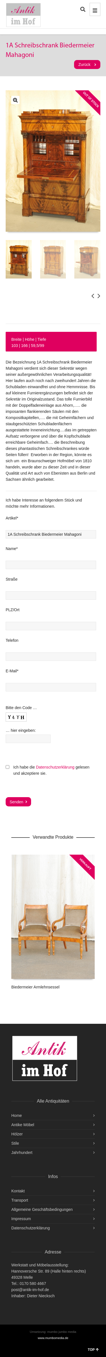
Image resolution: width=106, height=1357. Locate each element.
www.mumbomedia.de (53, 1338)
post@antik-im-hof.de (30, 1289)
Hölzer (17, 1134)
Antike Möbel (22, 1125)
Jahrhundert (22, 1152)
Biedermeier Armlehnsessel (35, 987)
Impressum (21, 1218)
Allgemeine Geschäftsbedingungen (42, 1209)
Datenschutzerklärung (55, 767)
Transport (19, 1200)
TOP (93, 1350)
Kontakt (18, 1191)
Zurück (84, 64)
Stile (15, 1143)
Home (16, 1115)
